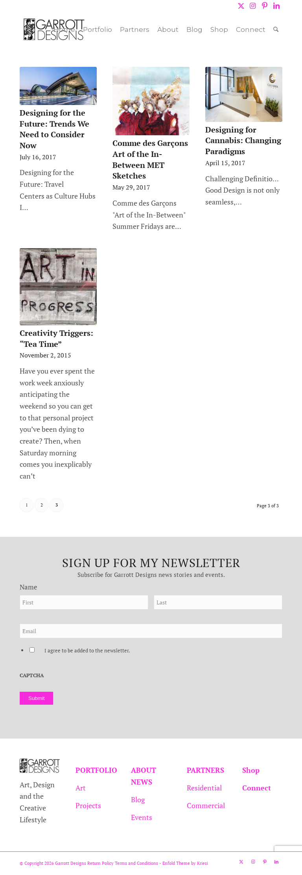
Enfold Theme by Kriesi (185, 863)
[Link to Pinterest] (264, 6)
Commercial (206, 805)
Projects (88, 805)
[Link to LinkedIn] (276, 6)
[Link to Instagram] (252, 6)
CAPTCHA (32, 675)
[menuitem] (64, 29)
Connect (256, 787)
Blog (138, 799)
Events (141, 817)
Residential (204, 787)
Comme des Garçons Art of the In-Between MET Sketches (150, 159)
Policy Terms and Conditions (129, 863)
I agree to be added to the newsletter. (87, 650)
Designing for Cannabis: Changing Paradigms (243, 140)
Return (94, 863)
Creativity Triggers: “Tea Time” (56, 338)
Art (81, 787)
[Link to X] (241, 6)
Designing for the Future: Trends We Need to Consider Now (54, 129)
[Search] (275, 29)
